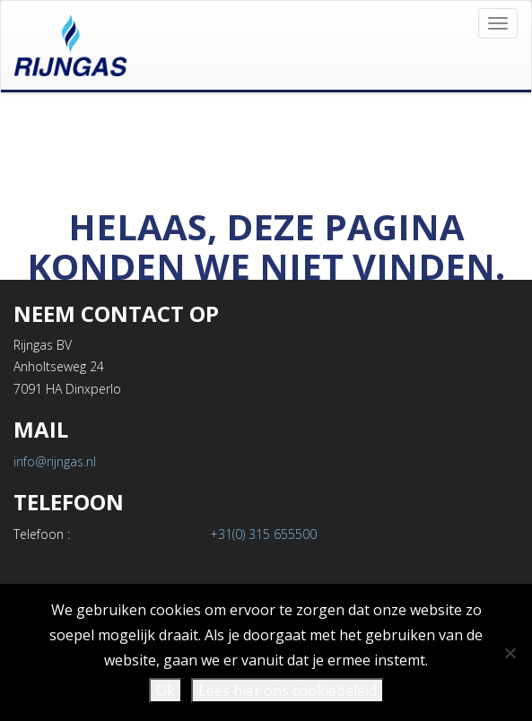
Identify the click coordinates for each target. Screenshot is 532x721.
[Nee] (510, 653)
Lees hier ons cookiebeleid (287, 690)
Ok (165, 690)
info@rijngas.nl (54, 461)
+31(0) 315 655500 (263, 534)
